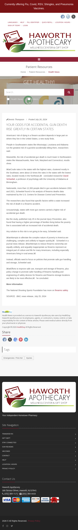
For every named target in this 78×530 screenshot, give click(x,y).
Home (23, 72)
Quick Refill (47, 22)
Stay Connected (9, 442)
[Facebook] (63, 17)
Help (22, 22)
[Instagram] (68, 17)
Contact (6, 455)
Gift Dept (6, 438)
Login (25, 25)
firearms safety (61, 290)
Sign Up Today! (14, 25)
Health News (15, 99)
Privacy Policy (8, 468)
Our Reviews (7, 447)
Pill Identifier (33, 22)
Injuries (29, 358)
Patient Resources (37, 72)
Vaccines (6, 451)
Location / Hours (62, 22)
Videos (33, 99)
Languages (12, 22)
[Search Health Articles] (34, 92)
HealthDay (21, 327)
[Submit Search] (69, 92)
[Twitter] (73, 17)
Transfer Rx (7, 434)
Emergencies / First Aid (13, 358)
